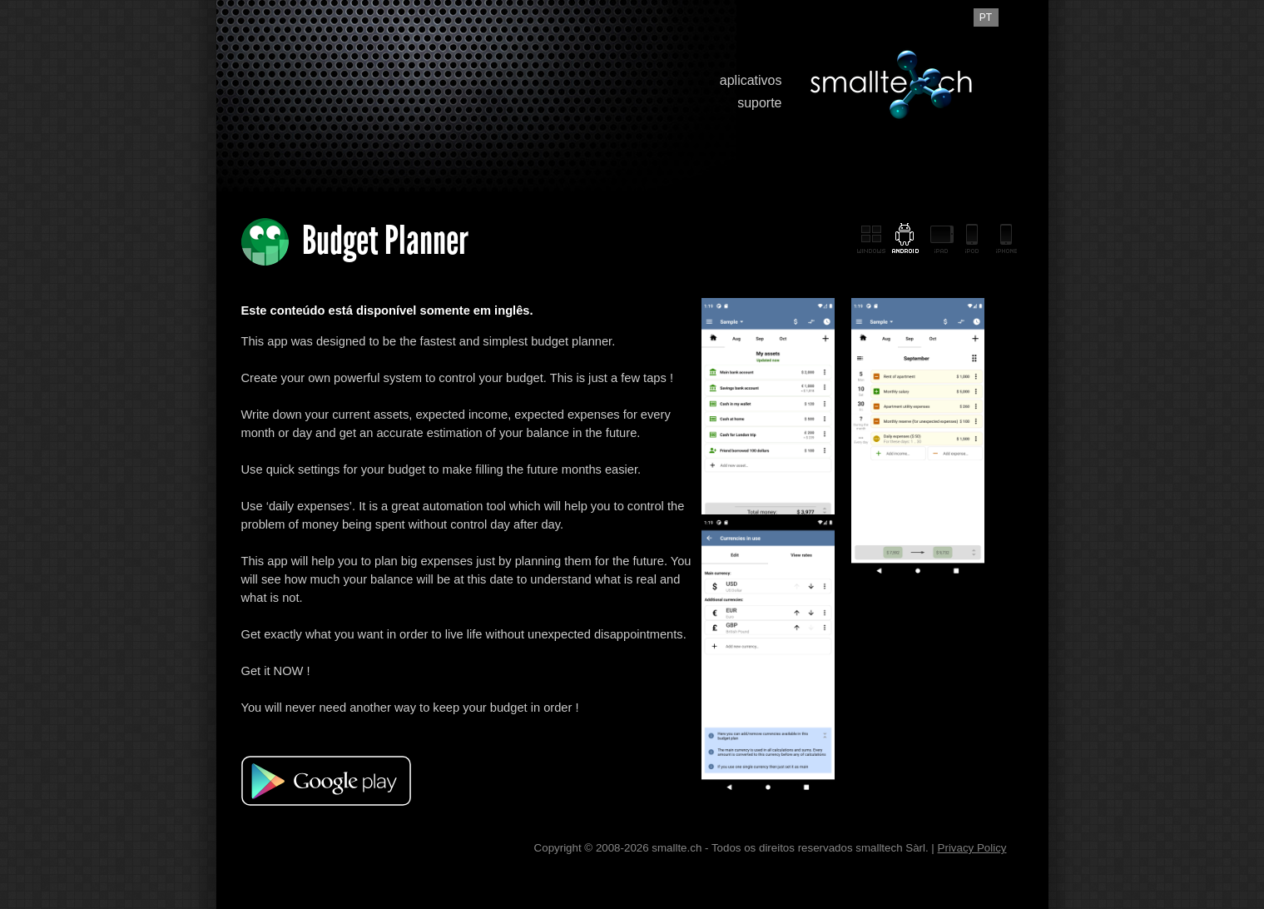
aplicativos (751, 80)
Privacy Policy (972, 848)
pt (985, 17)
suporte (759, 103)
